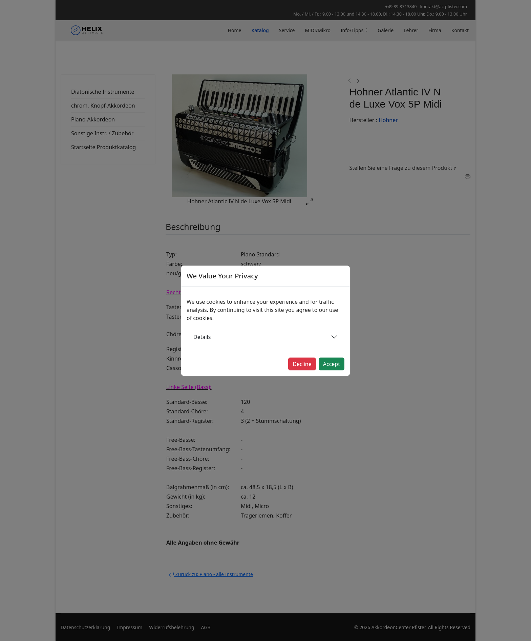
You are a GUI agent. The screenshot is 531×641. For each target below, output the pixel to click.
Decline (302, 364)
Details (202, 337)
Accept (331, 364)
